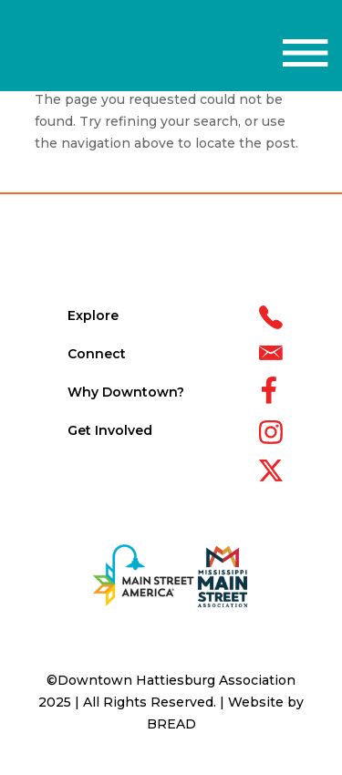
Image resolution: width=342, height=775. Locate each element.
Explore (93, 315)
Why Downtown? (125, 392)
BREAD (171, 724)
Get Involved (109, 430)
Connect (96, 354)
